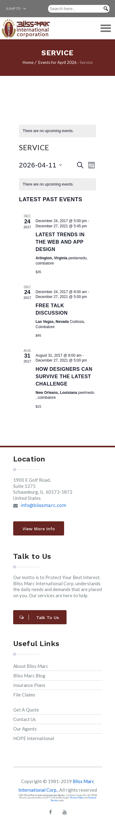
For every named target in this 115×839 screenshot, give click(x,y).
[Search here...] (78, 9)
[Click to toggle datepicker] (40, 165)
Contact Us (24, 719)
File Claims (24, 694)
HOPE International (33, 738)
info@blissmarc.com (44, 505)
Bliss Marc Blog (29, 675)
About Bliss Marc (30, 666)
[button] (13, 8)
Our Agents (25, 728)
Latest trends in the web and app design (60, 242)
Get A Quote (26, 709)
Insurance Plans (29, 685)
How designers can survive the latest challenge (64, 376)
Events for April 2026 (57, 62)
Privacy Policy (77, 797)
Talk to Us (39, 617)
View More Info (38, 528)
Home (28, 62)
